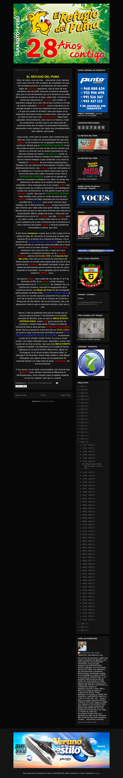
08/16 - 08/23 (88, 515)
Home (43, 395)
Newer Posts (20, 395)
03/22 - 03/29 (88, 583)
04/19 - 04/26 (88, 570)
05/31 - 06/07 (88, 551)
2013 (83, 429)
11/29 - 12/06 (88, 458)
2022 (83, 399)
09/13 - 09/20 (88, 502)
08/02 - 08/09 (88, 521)
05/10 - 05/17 (88, 561)
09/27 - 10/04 (88, 495)
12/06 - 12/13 (88, 455)
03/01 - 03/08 (88, 593)
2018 (83, 413)
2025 (83, 390)
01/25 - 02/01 (88, 610)
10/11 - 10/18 (88, 489)
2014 (83, 426)
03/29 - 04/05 (88, 580)
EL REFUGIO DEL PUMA (90, 653)
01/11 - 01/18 (88, 616)
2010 (83, 439)
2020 (83, 406)
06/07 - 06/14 (88, 547)
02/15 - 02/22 (88, 600)
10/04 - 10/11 (88, 492)
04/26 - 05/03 (88, 567)
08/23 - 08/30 (88, 512)
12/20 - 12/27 (88, 448)
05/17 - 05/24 (88, 557)
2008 (83, 624)
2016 (83, 419)
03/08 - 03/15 (88, 590)
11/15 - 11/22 (88, 472)
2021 (83, 403)
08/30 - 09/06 (88, 508)
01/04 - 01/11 (88, 620)
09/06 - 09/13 (88, 505)
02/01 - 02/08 (88, 606)
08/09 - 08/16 (88, 518)
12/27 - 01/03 (88, 445)
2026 (83, 386)
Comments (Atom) (47, 401)
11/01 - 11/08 (88, 479)
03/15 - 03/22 (88, 587)
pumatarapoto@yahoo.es (87, 304)
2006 (83, 630)
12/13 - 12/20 (88, 451)
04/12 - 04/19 (88, 574)
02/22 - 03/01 (88, 597)
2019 (83, 409)
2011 (83, 435)
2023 (83, 396)
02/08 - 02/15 (88, 603)
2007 (83, 627)
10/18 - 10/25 (88, 485)
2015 (83, 422)
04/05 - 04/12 (88, 577)
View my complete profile (87, 722)
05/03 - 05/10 (88, 564)
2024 (83, 393)
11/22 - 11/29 (88, 461)
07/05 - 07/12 (88, 534)
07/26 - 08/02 (88, 525)
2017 (83, 416)
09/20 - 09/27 (88, 498)
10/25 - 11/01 (88, 482)
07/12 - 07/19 (88, 531)
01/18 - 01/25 (88, 613)
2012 (83, 432)
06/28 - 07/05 (88, 538)
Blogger (96, 773)
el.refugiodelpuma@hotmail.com (90, 302)
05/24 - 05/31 (88, 554)
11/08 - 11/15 (88, 476)
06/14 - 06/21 (88, 544)
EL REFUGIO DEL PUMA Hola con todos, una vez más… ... (92, 466)
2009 (83, 442)
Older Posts (65, 395)
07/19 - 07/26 (88, 528)
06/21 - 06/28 (88, 541)
